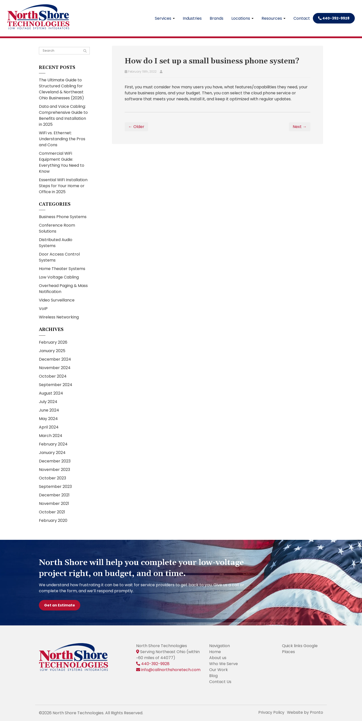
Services (165, 18)
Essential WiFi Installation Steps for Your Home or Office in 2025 (63, 186)
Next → (300, 127)
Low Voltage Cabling (59, 277)
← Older (136, 127)
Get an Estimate (59, 605)
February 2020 (53, 520)
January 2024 (52, 452)
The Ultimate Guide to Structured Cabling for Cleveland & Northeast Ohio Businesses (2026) (61, 89)
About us (217, 658)
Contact (301, 18)
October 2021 (52, 512)
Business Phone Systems (63, 217)
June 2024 (49, 410)
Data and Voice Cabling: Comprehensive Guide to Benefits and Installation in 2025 (63, 115)
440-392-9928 (334, 18)
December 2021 (54, 495)
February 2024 (53, 444)
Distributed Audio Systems (55, 243)
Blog (213, 676)
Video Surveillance (57, 300)
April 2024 (49, 427)
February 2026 (53, 342)
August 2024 (51, 393)
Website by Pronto (304, 712)
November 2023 (54, 469)
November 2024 (55, 368)
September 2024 (55, 385)
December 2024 (55, 359)
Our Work (218, 670)
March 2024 (50, 435)
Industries (192, 18)
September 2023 (55, 486)
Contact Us (220, 682)
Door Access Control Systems (59, 257)
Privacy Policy (270, 712)
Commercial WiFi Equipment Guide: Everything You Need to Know (61, 162)
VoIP (43, 308)
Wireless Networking (59, 317)
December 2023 (55, 461)
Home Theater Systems (62, 269)
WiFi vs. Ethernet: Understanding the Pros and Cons (62, 139)
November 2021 (54, 503)
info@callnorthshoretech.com (170, 670)
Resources (273, 18)
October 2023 (52, 478)
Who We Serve (223, 664)
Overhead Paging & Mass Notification (63, 288)
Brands (216, 18)
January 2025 (52, 351)
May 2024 (48, 419)
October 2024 (53, 376)
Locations (242, 18)
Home (215, 652)
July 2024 (48, 402)
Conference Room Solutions (57, 228)
